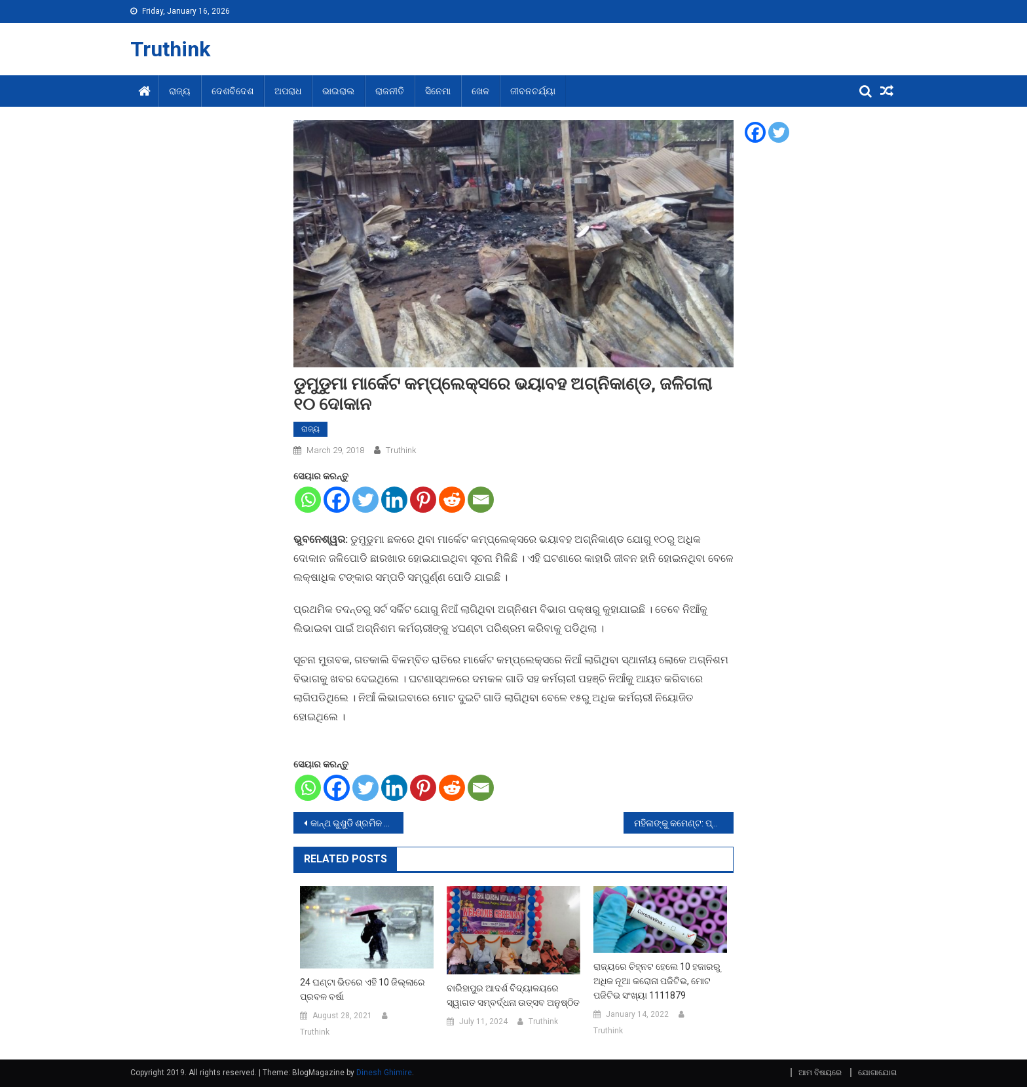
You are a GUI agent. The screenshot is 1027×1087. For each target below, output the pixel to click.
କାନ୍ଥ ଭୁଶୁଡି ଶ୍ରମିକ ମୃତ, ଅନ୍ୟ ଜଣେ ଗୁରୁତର (356, 823)
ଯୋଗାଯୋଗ (877, 1072)
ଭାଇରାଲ (338, 91)
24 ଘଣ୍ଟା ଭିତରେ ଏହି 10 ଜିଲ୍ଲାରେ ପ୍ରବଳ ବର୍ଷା (362, 989)
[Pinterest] (423, 500)
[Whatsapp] (308, 500)
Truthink (170, 49)
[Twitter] (365, 500)
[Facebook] (337, 500)
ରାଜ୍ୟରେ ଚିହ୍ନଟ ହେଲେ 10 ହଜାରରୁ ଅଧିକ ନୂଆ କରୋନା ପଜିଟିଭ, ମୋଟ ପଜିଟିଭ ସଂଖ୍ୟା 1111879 (656, 981)
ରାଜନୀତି (389, 91)
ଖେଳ (480, 91)
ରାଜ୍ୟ (180, 91)
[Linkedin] (394, 500)
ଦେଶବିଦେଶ (232, 91)
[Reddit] (452, 500)
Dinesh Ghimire (384, 1072)
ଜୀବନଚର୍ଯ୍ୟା (532, 91)
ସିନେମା (438, 91)
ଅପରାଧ (287, 91)
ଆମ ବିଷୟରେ (820, 1072)
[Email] (481, 500)
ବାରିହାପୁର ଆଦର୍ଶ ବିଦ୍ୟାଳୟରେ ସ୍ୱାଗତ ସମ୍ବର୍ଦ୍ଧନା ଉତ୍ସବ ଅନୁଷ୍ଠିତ (513, 995)
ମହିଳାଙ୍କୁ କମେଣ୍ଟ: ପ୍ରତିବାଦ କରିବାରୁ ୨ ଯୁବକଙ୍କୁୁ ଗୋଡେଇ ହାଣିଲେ (684, 823)
